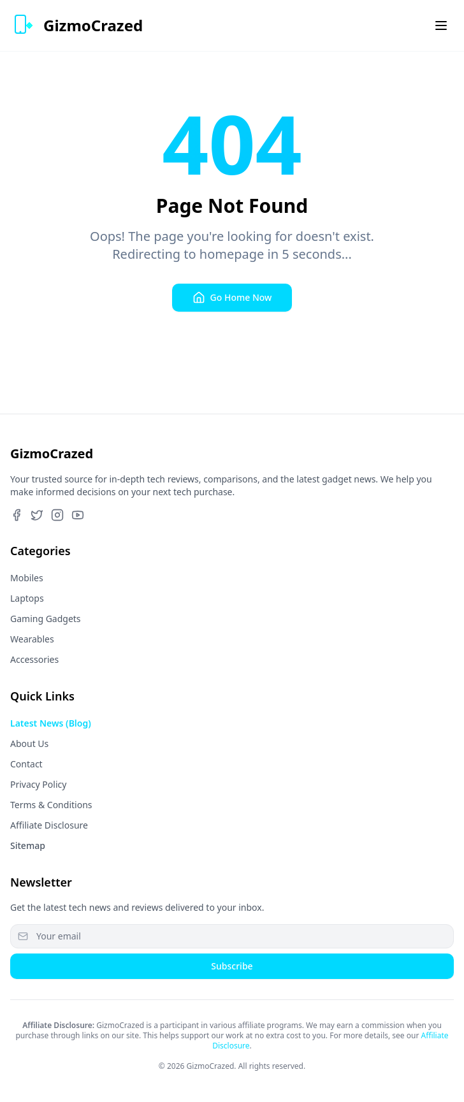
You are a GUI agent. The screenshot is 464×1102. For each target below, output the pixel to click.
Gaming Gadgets (45, 619)
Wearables (32, 639)
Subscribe (231, 966)
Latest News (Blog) (50, 723)
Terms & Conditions (51, 805)
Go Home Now (232, 297)
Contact (26, 764)
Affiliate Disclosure (49, 825)
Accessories (34, 659)
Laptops (27, 598)
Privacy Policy (38, 784)
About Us (29, 743)
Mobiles (26, 578)
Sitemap (27, 845)
